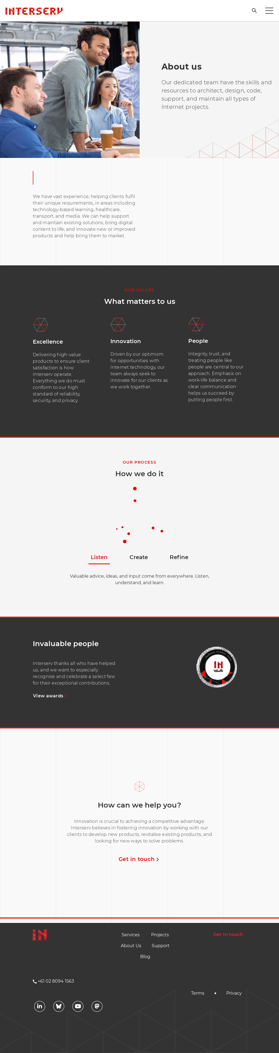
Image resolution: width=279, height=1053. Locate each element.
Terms (197, 993)
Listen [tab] (99, 557)
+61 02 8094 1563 (56, 981)
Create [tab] (139, 557)
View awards (50, 695)
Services (131, 934)
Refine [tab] (179, 557)
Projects (160, 934)
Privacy (234, 993)
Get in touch (139, 859)
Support (161, 945)
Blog (145, 956)
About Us (131, 945)
